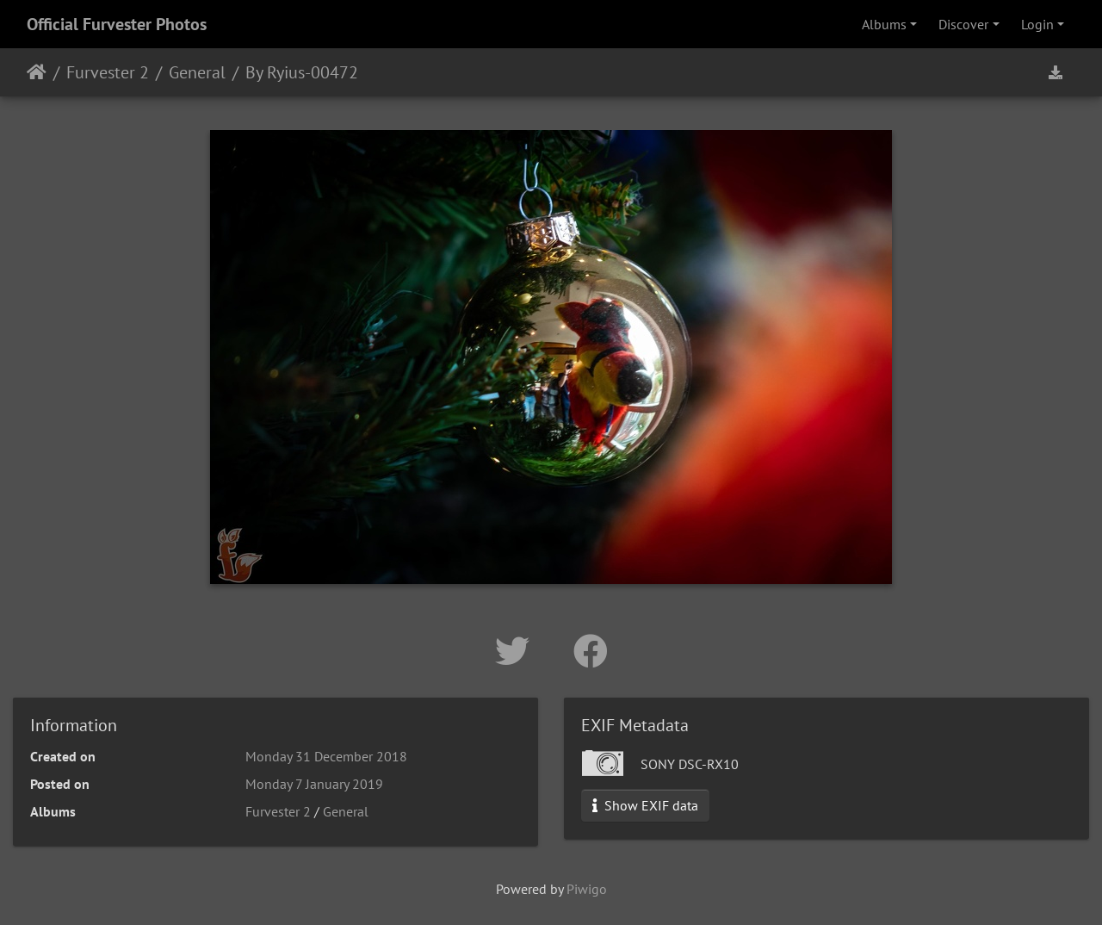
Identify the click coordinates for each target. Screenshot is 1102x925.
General (197, 72)
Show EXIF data (645, 805)
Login (1037, 24)
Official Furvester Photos (117, 24)
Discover (963, 24)
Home (36, 72)
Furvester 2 (107, 72)
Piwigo (586, 888)
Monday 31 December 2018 (326, 756)
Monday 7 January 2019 (314, 783)
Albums (884, 24)
